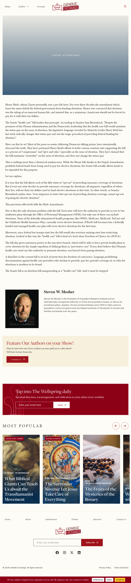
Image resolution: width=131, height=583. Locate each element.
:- (124, 426)
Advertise (97, 519)
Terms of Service (121, 567)
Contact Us (16, 359)
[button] (125, 6)
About (7, 6)
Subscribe (90, 542)
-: (116, 426)
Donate (75, 519)
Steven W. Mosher (72, 55)
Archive (24, 6)
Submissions (51, 519)
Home (7, 519)
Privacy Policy (105, 567)
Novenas (41, 6)
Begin (60, 405)
